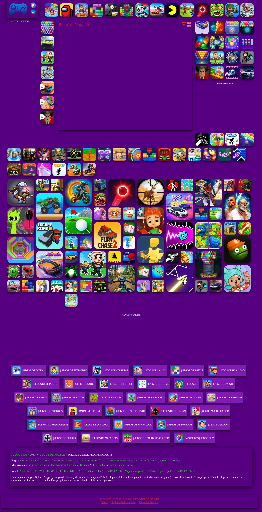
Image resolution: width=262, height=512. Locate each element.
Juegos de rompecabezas (116, 461)
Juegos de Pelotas (88, 461)
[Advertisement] (20, 73)
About (104, 502)
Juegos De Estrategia (68, 372)
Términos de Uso (148, 502)
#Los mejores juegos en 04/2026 (137, 471)
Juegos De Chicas (150, 372)
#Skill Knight (77, 471)
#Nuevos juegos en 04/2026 (103, 471)
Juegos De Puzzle (187, 372)
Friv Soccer (140, 461)
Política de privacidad (123, 502)
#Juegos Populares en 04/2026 (171, 471)
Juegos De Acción (28, 372)
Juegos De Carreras (110, 372)
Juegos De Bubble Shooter (34, 461)
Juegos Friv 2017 (18, 9)
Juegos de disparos (63, 461)
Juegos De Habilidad (227, 372)
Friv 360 (154, 461)
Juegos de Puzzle (52, 454)
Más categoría (170, 461)
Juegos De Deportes (40, 385)
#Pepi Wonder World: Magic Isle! (43, 471)
